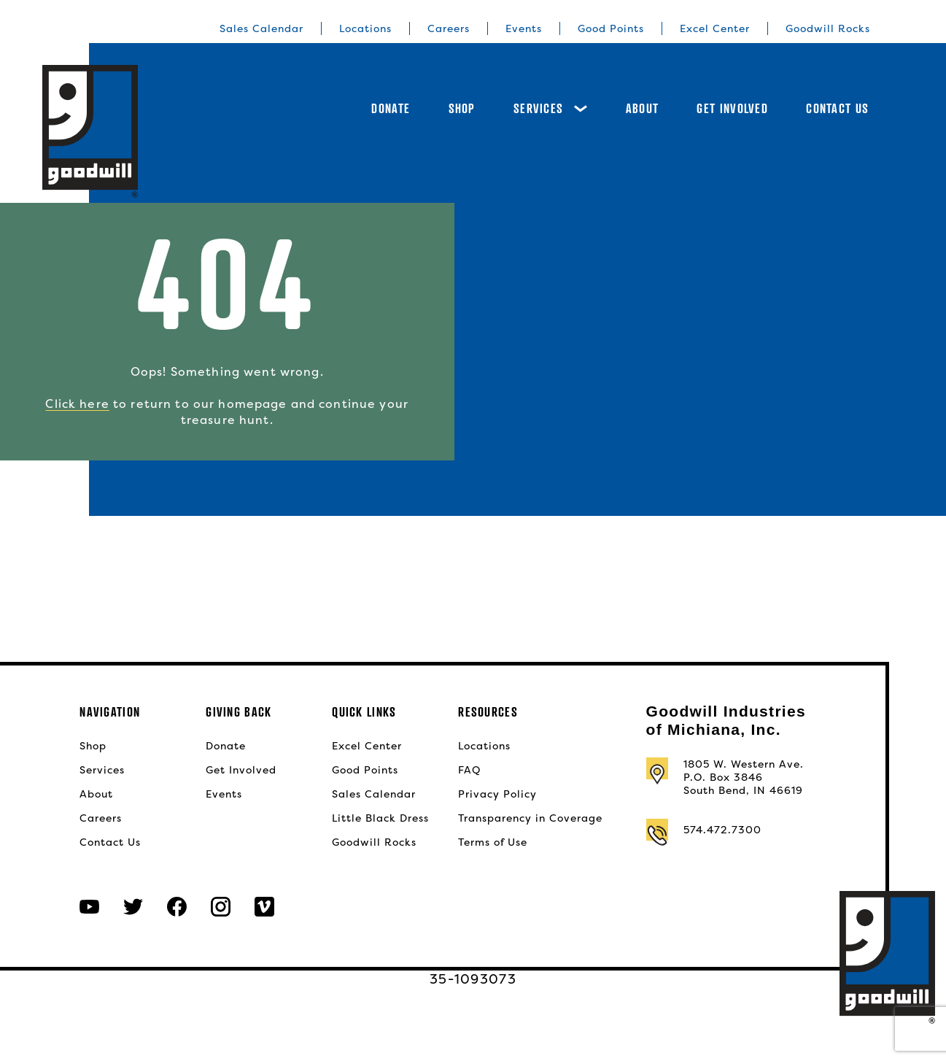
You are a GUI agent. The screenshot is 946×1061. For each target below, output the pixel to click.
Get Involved (732, 108)
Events (523, 28)
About (642, 108)
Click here (77, 404)
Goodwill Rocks (828, 28)
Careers (448, 28)
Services (550, 108)
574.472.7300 (722, 829)
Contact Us (837, 108)
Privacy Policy (497, 793)
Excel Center (715, 28)
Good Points (611, 28)
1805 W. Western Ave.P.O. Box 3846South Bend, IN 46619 (743, 777)
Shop (462, 108)
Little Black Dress (380, 818)
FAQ (469, 769)
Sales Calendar (261, 28)
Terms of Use (492, 842)
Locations (365, 28)
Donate (390, 108)
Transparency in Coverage (530, 818)
